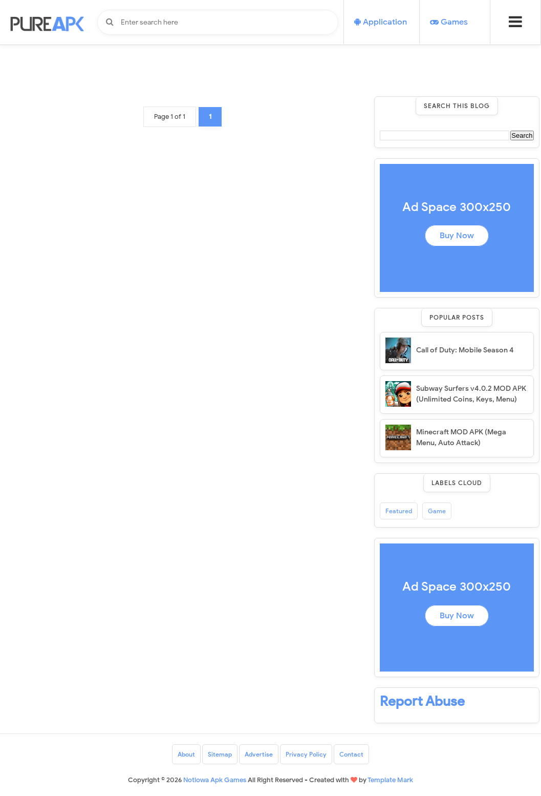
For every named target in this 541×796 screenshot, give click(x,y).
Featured (398, 511)
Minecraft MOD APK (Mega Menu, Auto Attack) (461, 437)
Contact (351, 754)
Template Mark (390, 780)
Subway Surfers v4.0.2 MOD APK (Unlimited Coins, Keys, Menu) (471, 394)
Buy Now (457, 236)
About (186, 754)
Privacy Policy (306, 754)
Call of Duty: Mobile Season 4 (465, 350)
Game (437, 511)
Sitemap (220, 754)
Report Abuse (422, 701)
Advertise (259, 754)
